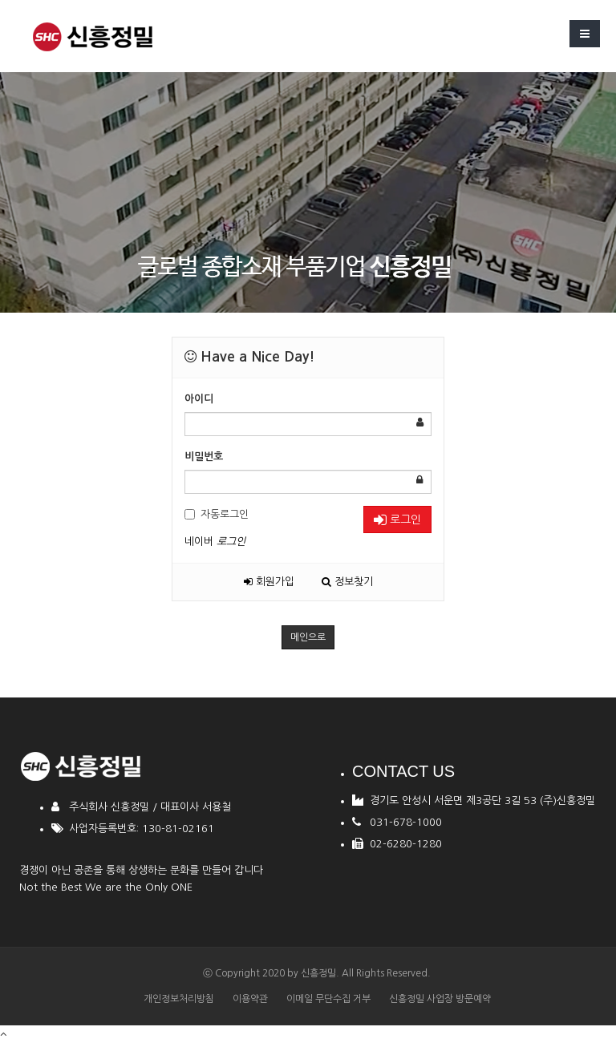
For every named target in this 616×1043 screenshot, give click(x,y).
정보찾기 (347, 581)
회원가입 (269, 581)
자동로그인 (216, 514)
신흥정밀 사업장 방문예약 (440, 999)
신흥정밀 (318, 973)
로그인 (397, 520)
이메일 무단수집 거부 (328, 999)
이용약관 (250, 999)
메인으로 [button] (308, 637)
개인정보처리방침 (179, 999)
